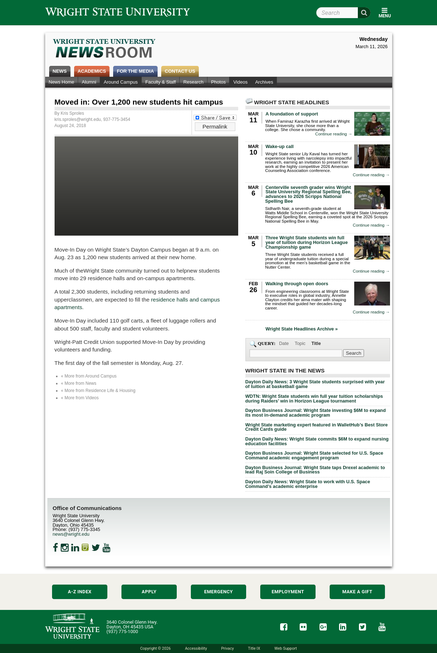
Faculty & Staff (160, 82)
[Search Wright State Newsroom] (353, 353)
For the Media (135, 71)
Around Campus (121, 82)
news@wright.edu (71, 534)
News (60, 71)
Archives (264, 82)
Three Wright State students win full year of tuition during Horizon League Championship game (307, 242)
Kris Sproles (72, 113)
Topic (300, 343)
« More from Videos (80, 397)
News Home (61, 82)
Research (193, 82)
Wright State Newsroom (104, 49)
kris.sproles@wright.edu (78, 119)
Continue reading (333, 134)
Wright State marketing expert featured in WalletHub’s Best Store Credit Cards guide (316, 427)
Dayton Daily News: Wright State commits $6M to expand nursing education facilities (317, 441)
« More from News (79, 383)
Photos (218, 82)
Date (284, 343)
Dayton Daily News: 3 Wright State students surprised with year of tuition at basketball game (315, 384)
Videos (240, 82)
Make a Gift (357, 591)
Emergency (218, 591)
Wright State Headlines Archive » (302, 329)
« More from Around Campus (89, 376)
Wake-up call (280, 146)
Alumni (89, 82)
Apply (149, 591)
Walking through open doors (297, 283)
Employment (288, 591)
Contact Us (180, 71)
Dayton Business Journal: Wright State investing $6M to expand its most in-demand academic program (315, 413)
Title (316, 343)
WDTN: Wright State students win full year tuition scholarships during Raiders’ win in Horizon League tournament (314, 398)
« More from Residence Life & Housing (98, 390)
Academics (92, 71)
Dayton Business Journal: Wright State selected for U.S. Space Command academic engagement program (314, 455)
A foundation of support (292, 114)
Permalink (214, 126)
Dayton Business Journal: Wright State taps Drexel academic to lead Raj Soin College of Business (315, 470)
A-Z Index (80, 591)
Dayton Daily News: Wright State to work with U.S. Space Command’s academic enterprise (307, 484)
